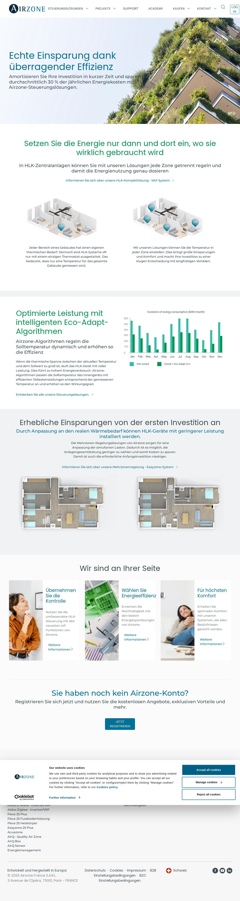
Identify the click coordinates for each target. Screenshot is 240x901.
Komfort (130, 791)
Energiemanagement (24, 850)
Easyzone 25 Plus (20, 827)
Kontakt (130, 782)
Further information (62, 893)
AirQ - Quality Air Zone (24, 837)
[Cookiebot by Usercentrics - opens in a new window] (24, 893)
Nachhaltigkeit (135, 805)
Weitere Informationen (61, 647)
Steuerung (132, 796)
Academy (73, 773)
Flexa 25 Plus (17, 814)
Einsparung (133, 787)
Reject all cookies (208, 890)
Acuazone (15, 832)
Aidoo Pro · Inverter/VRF (26, 773)
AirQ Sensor (17, 846)
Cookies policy (107, 883)
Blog (127, 778)
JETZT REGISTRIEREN (120, 724)
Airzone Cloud (192, 778)
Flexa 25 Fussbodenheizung (29, 818)
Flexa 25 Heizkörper (22, 823)
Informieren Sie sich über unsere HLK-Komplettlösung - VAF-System (120, 180)
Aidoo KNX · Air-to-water (26, 791)
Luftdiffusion (192, 782)
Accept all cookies (208, 866)
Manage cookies (209, 878)
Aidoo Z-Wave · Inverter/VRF (29, 805)
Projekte (72, 778)
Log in (234, 9)
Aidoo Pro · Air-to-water (26, 782)
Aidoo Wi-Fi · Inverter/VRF (27, 800)
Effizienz (130, 800)
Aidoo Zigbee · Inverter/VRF (29, 809)
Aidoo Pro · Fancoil (22, 778)
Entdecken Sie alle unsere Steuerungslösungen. (55, 394)
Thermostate (192, 773)
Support (130, 8)
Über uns (131, 773)
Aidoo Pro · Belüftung (24, 787)
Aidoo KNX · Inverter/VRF (27, 796)
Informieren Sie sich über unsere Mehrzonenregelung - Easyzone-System (120, 467)
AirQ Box (14, 841)
